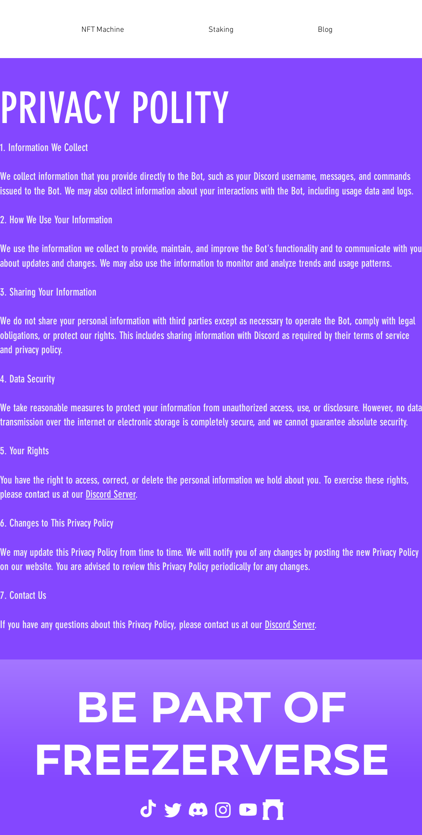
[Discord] (198, 809)
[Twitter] (173, 809)
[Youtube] (248, 809)
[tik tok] (148, 809)
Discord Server (111, 494)
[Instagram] (223, 809)
